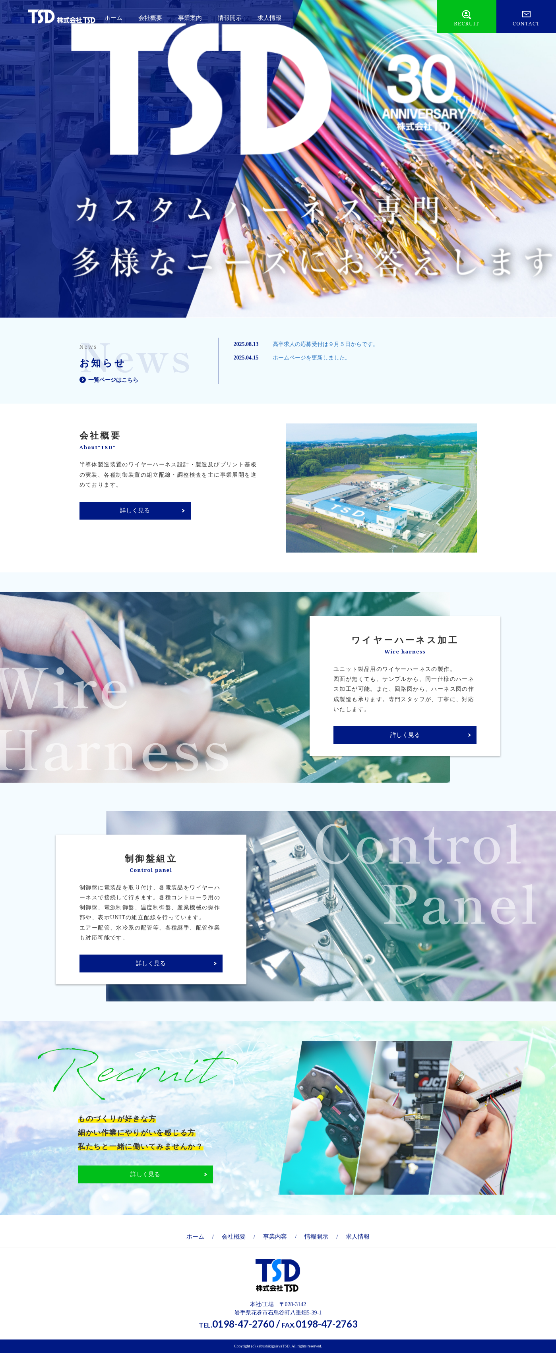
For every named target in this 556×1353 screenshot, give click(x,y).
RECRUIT (466, 23)
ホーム (113, 18)
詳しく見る (135, 510)
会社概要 (150, 18)
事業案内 (190, 18)
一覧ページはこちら (113, 380)
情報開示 (230, 18)
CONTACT (526, 23)
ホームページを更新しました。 (312, 358)
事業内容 (275, 1236)
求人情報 (269, 18)
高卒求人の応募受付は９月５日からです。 (325, 344)
